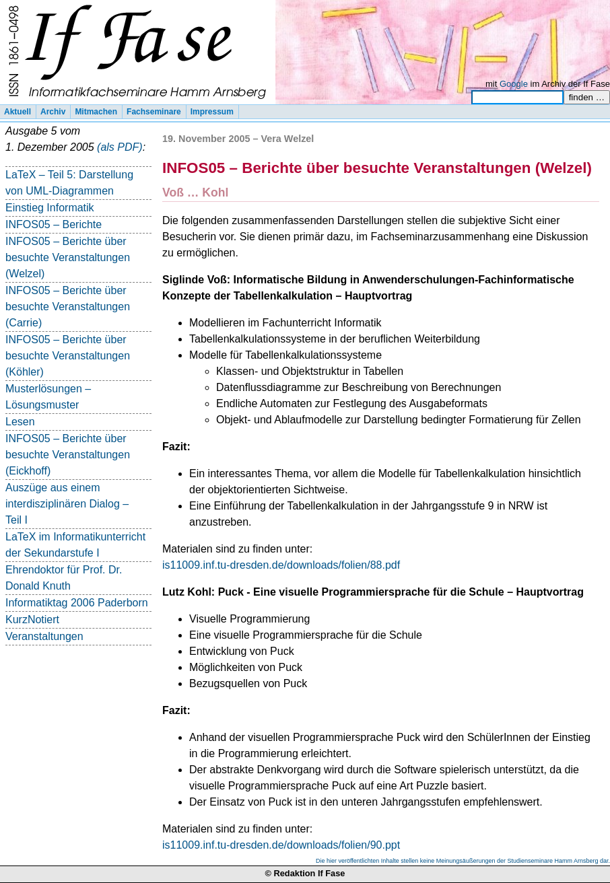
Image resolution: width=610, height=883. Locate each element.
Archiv (52, 111)
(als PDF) (120, 147)
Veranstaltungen (44, 636)
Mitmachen (96, 111)
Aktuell (17, 111)
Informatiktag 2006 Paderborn (76, 602)
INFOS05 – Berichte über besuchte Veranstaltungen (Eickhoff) (67, 454)
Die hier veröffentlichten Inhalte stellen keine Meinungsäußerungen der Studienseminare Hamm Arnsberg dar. (463, 860)
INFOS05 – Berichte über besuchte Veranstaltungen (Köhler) (67, 356)
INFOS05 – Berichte (53, 224)
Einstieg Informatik (49, 207)
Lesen (20, 421)
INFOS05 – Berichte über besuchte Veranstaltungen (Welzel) (67, 257)
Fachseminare (154, 111)
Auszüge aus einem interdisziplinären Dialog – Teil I (67, 504)
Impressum (212, 111)
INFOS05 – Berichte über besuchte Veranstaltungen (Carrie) (67, 306)
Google (514, 84)
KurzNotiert (32, 619)
